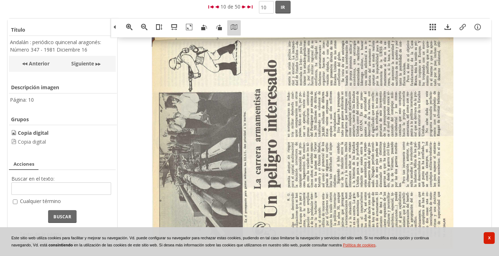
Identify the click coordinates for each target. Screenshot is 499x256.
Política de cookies (359, 245)
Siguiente (82, 63)
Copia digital (32, 141)
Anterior (38, 63)
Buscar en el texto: (32, 178)
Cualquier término (40, 201)
